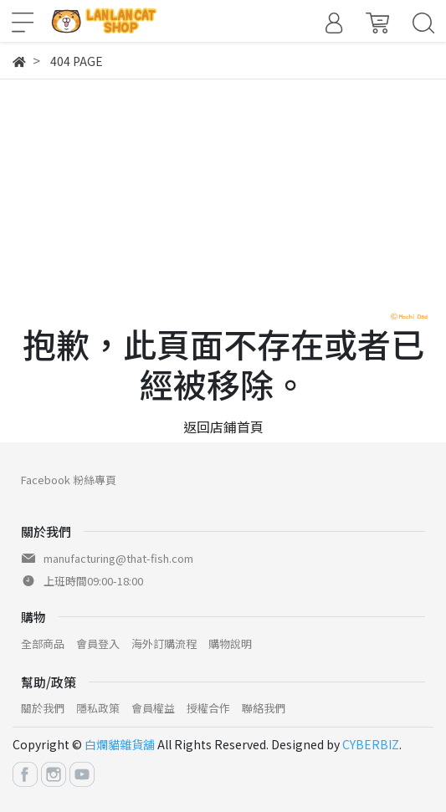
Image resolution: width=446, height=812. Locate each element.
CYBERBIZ (370, 744)
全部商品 (42, 643)
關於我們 (42, 708)
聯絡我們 (263, 708)
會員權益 (153, 708)
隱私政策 (98, 708)
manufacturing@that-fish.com (118, 558)
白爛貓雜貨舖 (120, 744)
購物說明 (230, 643)
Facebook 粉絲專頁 (68, 480)
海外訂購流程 (164, 643)
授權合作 (208, 708)
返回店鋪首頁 (223, 426)
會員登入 (98, 643)
